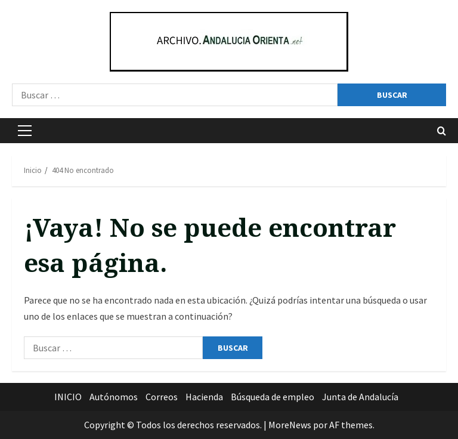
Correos (162, 397)
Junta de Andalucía (360, 397)
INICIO (68, 397)
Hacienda (204, 397)
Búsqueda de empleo (272, 397)
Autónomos (113, 397)
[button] (25, 130)
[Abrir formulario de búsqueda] (441, 131)
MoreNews (289, 425)
